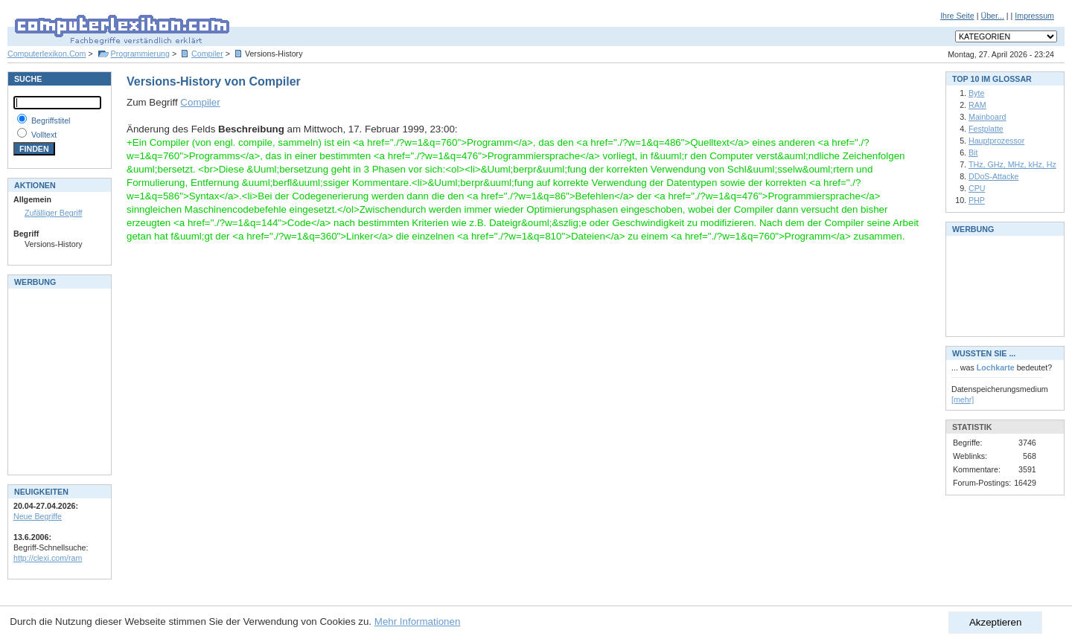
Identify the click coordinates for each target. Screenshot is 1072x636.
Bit (973, 152)
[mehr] (962, 399)
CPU (977, 188)
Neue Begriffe (37, 516)
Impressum (1034, 15)
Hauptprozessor (996, 140)
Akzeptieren (995, 622)
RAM (977, 104)
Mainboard (987, 116)
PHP (977, 200)
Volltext (44, 134)
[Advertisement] (58, 380)
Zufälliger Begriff (53, 212)
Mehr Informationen (417, 621)
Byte (976, 93)
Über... (992, 15)
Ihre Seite (957, 15)
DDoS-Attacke (994, 176)
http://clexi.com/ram (47, 557)
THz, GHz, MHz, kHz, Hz (1012, 164)
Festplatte (986, 128)
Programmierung (140, 53)
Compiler (207, 53)
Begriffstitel (51, 120)
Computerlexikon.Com (46, 53)
